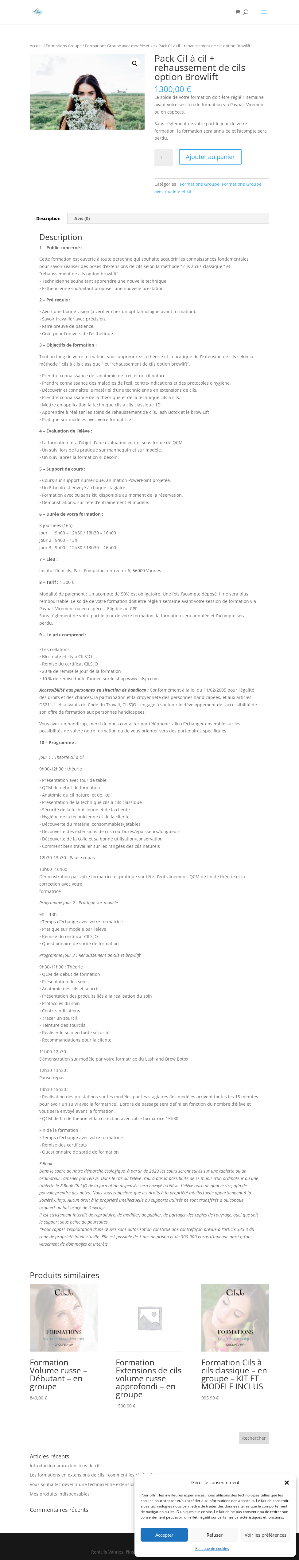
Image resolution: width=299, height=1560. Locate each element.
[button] (287, 1483)
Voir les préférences (265, 1535)
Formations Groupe (64, 46)
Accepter (164, 1535)
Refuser (215, 1535)
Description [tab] (48, 218)
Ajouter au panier (210, 157)
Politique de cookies (212, 1548)
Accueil (36, 46)
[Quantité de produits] (163, 157)
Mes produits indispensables (60, 1494)
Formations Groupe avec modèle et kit (120, 46)
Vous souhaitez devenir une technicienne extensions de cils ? (93, 1484)
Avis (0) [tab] (82, 218)
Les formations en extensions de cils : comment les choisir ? (91, 1475)
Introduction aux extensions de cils (66, 1466)
